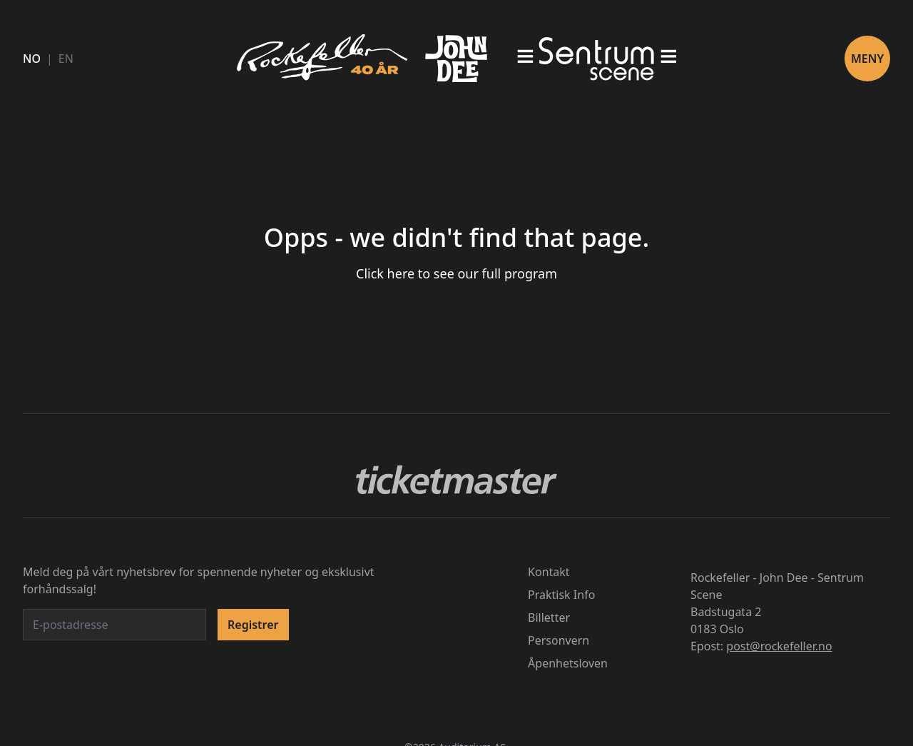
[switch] (679, 323)
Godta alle (456, 512)
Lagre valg (626, 512)
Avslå (287, 512)
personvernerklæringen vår (288, 271)
